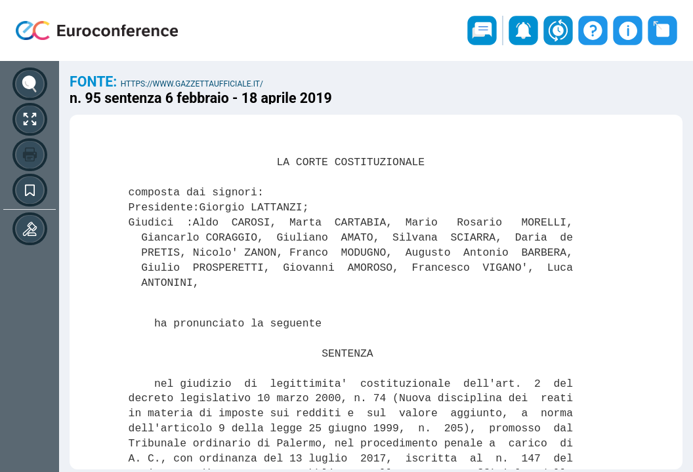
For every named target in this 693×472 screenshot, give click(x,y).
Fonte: (95, 81)
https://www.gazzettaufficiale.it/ (192, 83)
